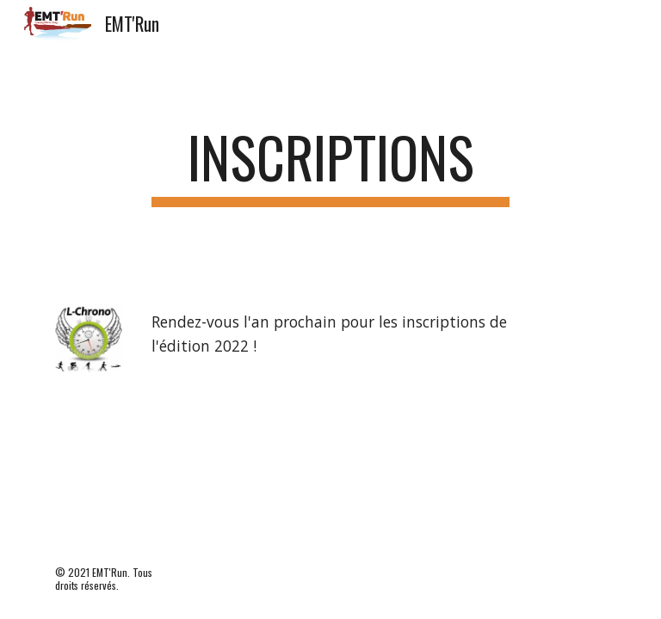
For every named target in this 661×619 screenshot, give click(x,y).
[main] (330, 165)
